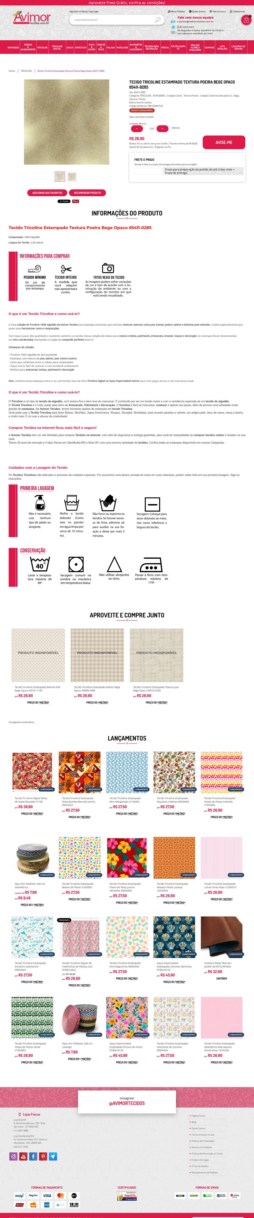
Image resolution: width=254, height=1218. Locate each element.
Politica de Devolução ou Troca (207, 1153)
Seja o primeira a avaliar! (141, 116)
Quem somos (199, 11)
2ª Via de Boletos (200, 1166)
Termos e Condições (202, 1147)
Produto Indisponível (38, 655)
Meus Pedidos (178, 11)
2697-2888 (21, 1130)
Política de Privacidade (203, 1140)
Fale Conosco (219, 11)
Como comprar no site (203, 1134)
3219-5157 (185, 27)
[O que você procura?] (157, 20)
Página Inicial (198, 1115)
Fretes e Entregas (200, 1159)
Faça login (94, 11)
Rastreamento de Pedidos (205, 1172)
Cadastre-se (239, 11)
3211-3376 (21, 1146)
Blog (194, 1122)
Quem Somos (198, 1128)
